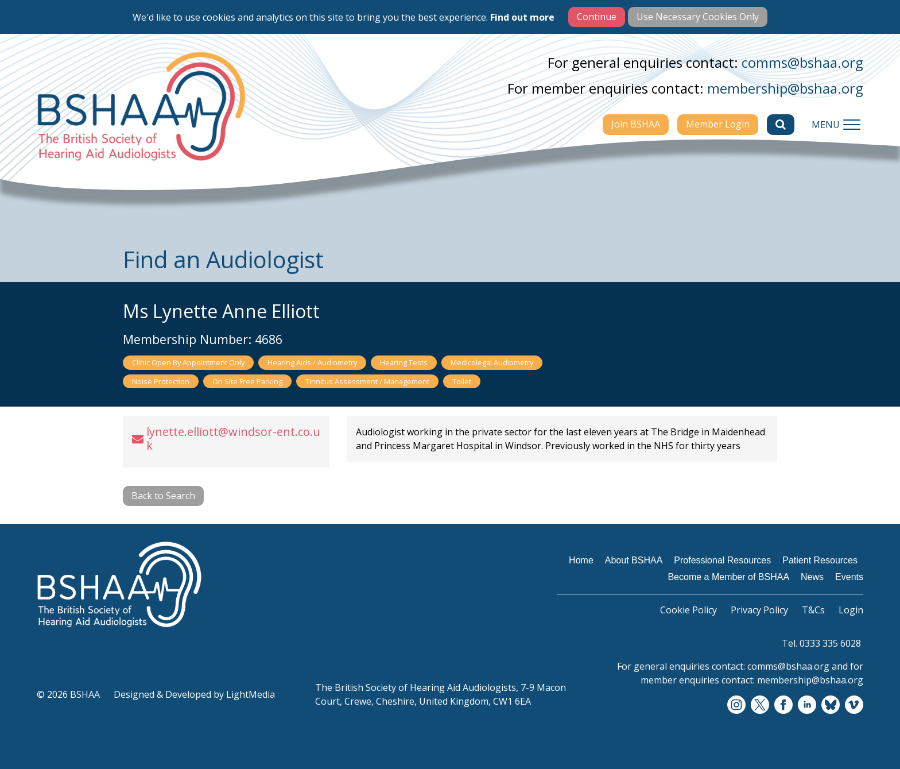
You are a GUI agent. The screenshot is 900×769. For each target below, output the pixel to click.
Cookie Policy (688, 610)
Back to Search (163, 495)
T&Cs (813, 610)
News (812, 577)
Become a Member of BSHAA (728, 577)
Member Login (718, 124)
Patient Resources (820, 560)
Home (581, 560)
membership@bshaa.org (785, 88)
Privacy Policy (759, 610)
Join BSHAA (635, 124)
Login (851, 610)
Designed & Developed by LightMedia (194, 694)
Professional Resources (722, 560)
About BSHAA (634, 560)
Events (849, 577)
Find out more (522, 17)
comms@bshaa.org (802, 62)
